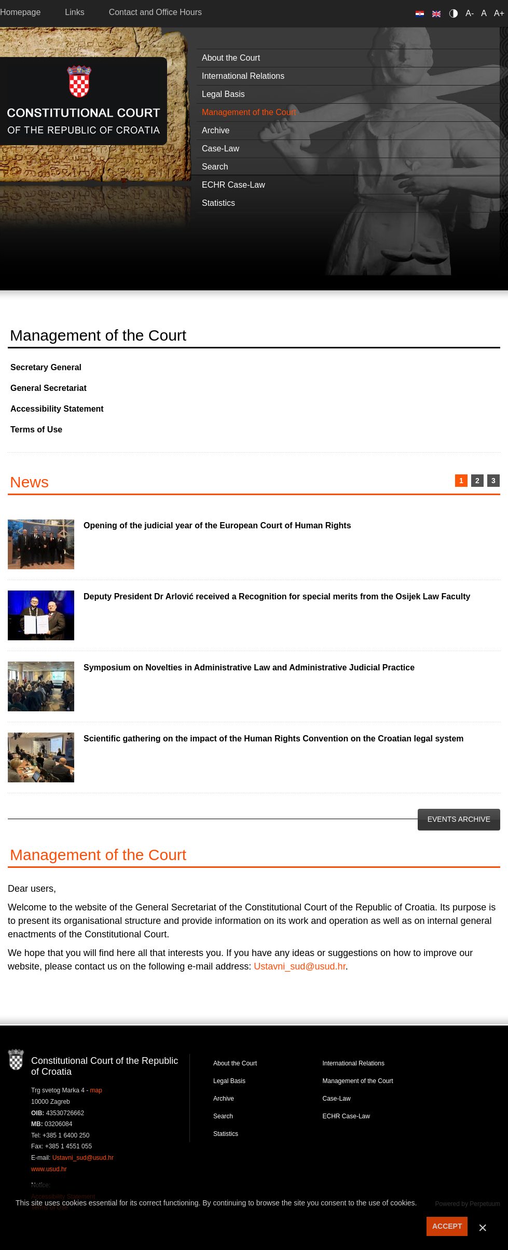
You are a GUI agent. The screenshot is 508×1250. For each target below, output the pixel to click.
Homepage (20, 12)
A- (469, 13)
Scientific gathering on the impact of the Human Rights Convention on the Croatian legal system (274, 738)
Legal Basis (229, 1081)
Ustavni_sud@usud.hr (299, 966)
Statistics (225, 1133)
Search (223, 1116)
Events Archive (459, 819)
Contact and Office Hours (155, 12)
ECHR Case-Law (346, 1116)
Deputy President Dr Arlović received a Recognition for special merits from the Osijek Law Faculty (277, 596)
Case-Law (337, 1098)
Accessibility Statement (57, 408)
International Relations (354, 1063)
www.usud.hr (49, 1169)
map (96, 1090)
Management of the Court (358, 1081)
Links (74, 12)
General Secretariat (48, 388)
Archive (223, 1098)
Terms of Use (36, 429)
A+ (499, 13)
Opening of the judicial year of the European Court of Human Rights (217, 525)
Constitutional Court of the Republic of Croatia (83, 101)
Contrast (455, 13)
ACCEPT (447, 1226)
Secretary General (45, 367)
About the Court (235, 1063)
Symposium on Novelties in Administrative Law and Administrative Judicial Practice (249, 667)
